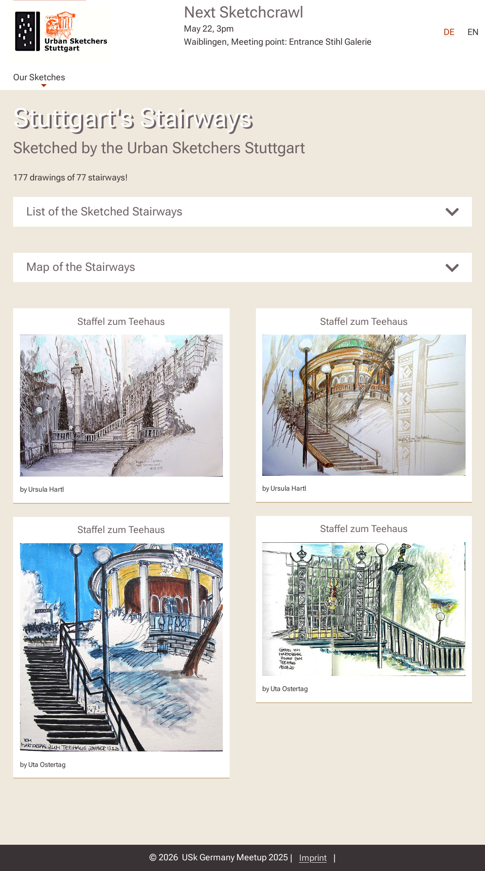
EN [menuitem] (473, 33)
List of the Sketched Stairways (104, 211)
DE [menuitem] (449, 33)
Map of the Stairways (80, 267)
